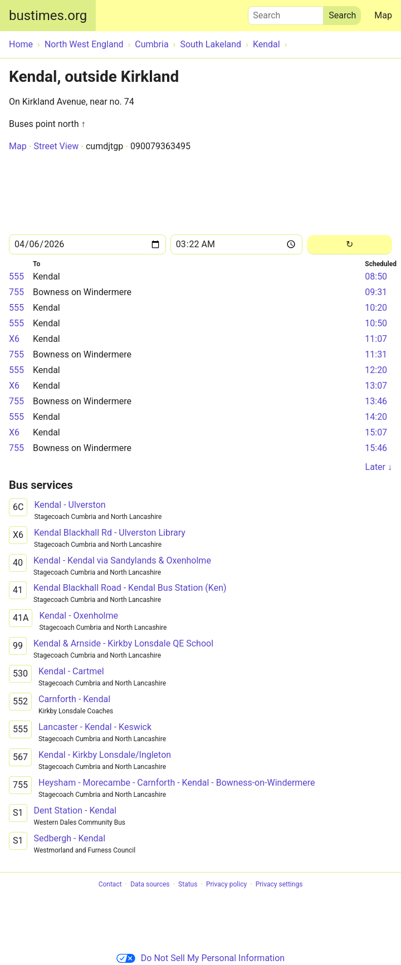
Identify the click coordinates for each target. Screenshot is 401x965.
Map (383, 15)
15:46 (376, 448)
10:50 (376, 323)
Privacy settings (279, 884)
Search (286, 12)
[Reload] (349, 244)
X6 (14, 339)
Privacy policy (226, 884)
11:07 (376, 339)
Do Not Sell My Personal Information (200, 958)
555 (16, 276)
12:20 (376, 370)
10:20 (376, 307)
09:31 (376, 292)
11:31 (376, 354)
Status (187, 884)
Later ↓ (378, 467)
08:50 (376, 276)
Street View (56, 146)
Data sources (149, 884)
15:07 (376, 432)
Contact (110, 884)
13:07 (376, 385)
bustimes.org (48, 15)
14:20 (376, 417)
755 (16, 292)
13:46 (376, 401)
